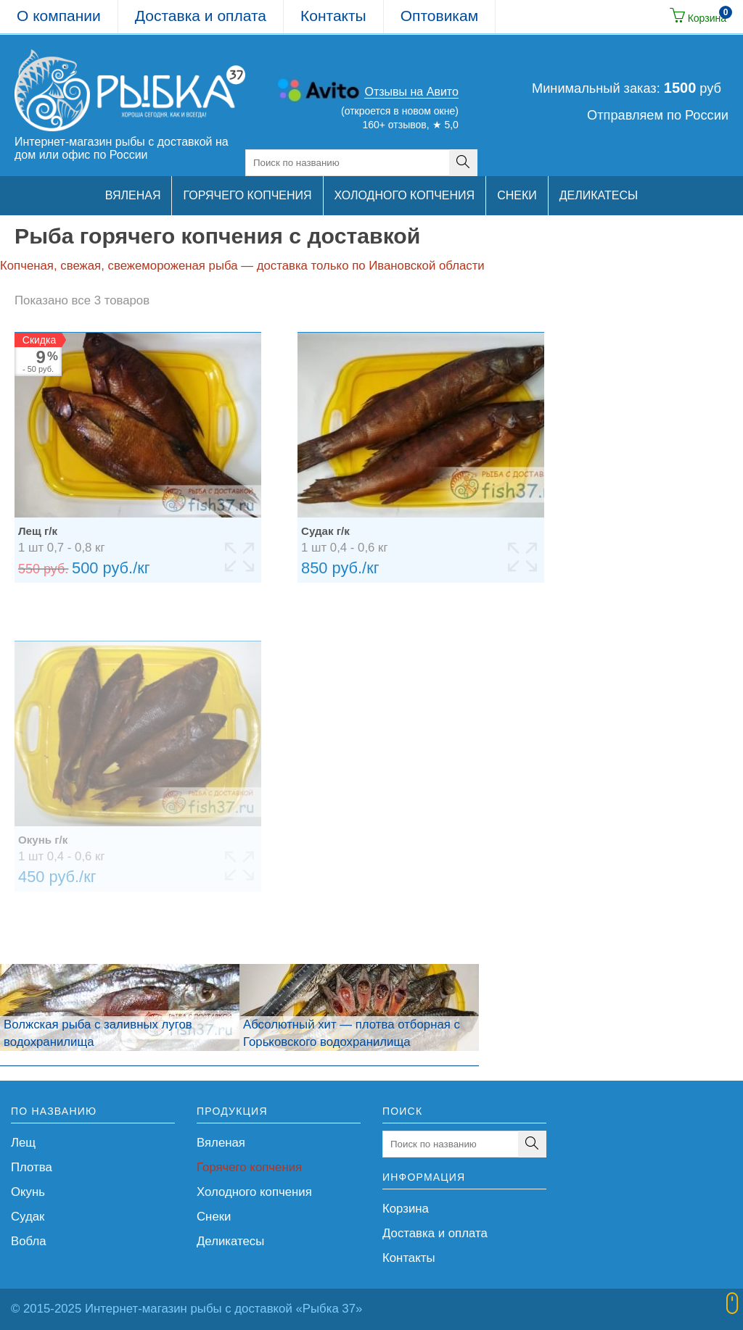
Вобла (28, 1241)
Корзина (405, 1208)
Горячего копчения (249, 1167)
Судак (27, 1216)
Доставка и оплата (200, 15)
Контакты (333, 15)
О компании (59, 15)
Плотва (31, 1167)
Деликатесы (230, 1241)
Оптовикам (439, 15)
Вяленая (221, 1143)
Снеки (214, 1216)
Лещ (23, 1143)
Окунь (28, 1192)
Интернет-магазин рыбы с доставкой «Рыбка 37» (223, 1309)
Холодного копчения (254, 1192)
